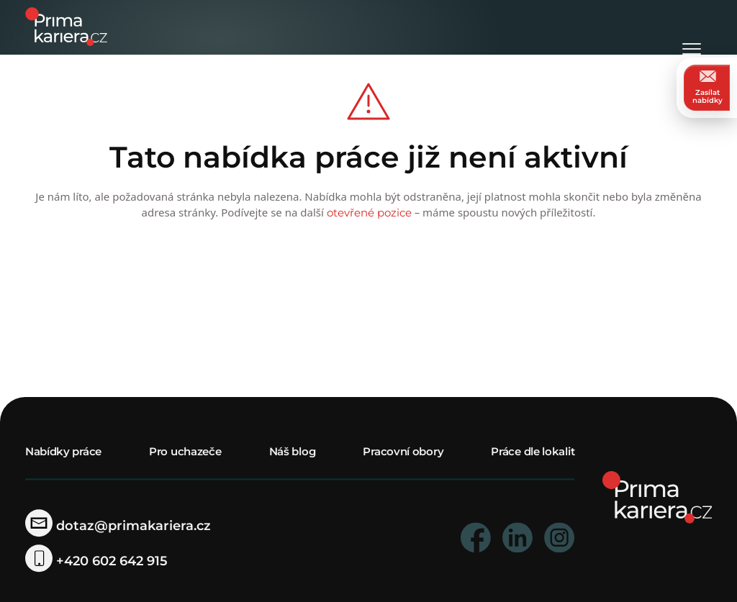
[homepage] (657, 496)
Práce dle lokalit (532, 452)
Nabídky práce (63, 452)
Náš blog (292, 452)
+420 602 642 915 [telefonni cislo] (96, 562)
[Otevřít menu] (692, 28)
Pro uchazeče (185, 452)
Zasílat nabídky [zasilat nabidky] (707, 87)
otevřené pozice (369, 212)
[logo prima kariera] (66, 25)
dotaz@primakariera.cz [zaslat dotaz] (118, 526)
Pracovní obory (403, 452)
